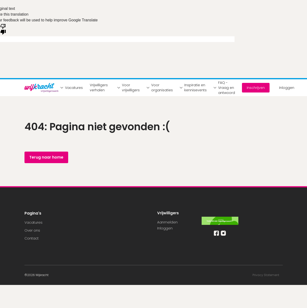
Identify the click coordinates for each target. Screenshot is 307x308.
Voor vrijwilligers (127, 87)
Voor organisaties (158, 87)
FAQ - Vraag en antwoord (223, 87)
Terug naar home (46, 157)
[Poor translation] (3, 29)
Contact (31, 238)
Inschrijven (256, 87)
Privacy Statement (266, 275)
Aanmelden (167, 222)
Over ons (32, 230)
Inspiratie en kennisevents (192, 87)
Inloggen (286, 87)
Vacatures (70, 87)
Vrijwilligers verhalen (99, 87)
